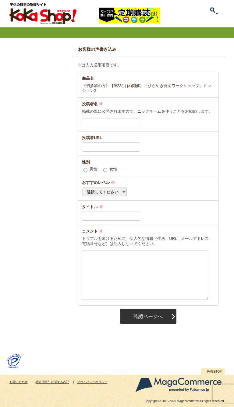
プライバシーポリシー (92, 382)
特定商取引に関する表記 (52, 382)
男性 (94, 169)
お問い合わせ (18, 382)
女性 (113, 169)
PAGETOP (214, 371)
